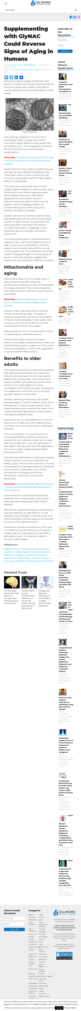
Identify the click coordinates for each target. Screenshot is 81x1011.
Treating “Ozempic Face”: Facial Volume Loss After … (66, 375)
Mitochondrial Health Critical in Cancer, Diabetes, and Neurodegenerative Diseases (26, 302)
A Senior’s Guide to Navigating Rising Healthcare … (65, 230)
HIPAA (56, 938)
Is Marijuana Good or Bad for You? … (65, 257)
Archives (41, 917)
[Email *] (65, 45)
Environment (32, 944)
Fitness (41, 944)
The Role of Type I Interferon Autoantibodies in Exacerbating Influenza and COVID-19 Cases (66, 612)
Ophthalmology (33, 976)
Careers (73, 936)
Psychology (42, 983)
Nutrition (42, 973)
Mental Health (33, 969)
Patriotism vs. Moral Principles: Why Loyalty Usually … (66, 143)
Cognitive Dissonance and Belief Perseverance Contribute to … (66, 86)
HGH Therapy (43, 957)
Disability (42, 939)
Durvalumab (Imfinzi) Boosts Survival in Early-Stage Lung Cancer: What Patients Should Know (66, 788)
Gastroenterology (34, 947)
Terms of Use (64, 934)
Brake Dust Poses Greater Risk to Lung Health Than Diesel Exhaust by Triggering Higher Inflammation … (66, 445)
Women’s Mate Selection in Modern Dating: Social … (65, 171)
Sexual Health (32, 988)
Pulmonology (32, 986)
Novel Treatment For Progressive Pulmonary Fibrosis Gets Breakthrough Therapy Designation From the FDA (66, 873)
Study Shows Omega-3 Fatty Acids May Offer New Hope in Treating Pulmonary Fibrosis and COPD (66, 537)
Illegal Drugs (43, 959)
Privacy (67, 936)
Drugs (41, 942)
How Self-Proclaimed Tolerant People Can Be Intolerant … (66, 198)
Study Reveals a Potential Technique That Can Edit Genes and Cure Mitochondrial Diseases (29, 160)
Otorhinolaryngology (46, 976)
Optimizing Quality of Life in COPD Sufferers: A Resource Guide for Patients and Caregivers (66, 745)
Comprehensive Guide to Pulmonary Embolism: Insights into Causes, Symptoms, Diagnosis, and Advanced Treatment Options (65, 659)
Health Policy (32, 957)
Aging (41, 914)
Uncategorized (33, 999)
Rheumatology (44, 986)
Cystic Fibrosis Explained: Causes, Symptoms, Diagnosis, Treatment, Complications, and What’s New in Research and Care (66, 830)
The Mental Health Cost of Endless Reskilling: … (65, 111)
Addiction (31, 914)
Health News (43, 954)
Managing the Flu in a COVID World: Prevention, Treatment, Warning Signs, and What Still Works (65, 578)
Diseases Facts (32, 942)
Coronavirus (32, 934)
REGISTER (10, 10)
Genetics (31, 949)
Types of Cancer (44, 996)
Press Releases (32, 983)
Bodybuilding (32, 920)
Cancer (41, 920)
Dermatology (43, 937)
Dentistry (31, 937)
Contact (56, 934)
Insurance (42, 962)
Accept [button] (59, 1008)
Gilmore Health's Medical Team (27, 70)
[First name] (65, 40)
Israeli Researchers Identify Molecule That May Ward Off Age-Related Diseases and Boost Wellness (28, 487)
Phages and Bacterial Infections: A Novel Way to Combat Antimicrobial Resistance (45, 598)
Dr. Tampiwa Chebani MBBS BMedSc (21, 65)
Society (41, 988)
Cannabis (42, 929)
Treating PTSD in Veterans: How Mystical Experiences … (66, 341)
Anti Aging (32, 917)
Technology (32, 996)
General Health (43, 947)
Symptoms (42, 993)
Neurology (31, 973)
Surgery (41, 991)
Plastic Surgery (33, 979)
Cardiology (42, 931)
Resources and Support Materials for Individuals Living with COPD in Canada (66, 703)
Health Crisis (32, 954)
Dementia (42, 934)
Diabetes (31, 939)
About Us (61, 936)
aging (20, 146)
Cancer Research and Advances (43, 924)
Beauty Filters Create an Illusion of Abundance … (65, 403)
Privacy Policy (70, 1008)
